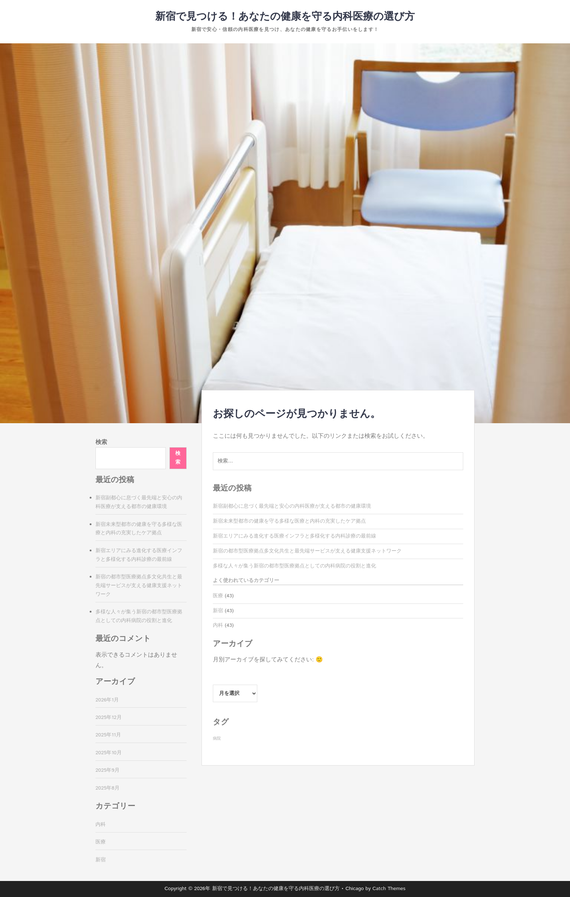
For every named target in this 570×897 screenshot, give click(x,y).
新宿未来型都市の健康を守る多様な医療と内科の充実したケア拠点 (289, 521)
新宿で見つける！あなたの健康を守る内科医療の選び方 (285, 16)
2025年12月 (108, 717)
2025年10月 (108, 752)
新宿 (218, 610)
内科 (218, 625)
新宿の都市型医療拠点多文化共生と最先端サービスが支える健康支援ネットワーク (307, 551)
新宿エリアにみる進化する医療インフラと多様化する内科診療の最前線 (294, 536)
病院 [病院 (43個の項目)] (217, 738)
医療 (218, 595)
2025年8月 (107, 788)
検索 (101, 442)
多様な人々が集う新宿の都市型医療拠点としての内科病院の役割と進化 (294, 566)
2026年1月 (107, 700)
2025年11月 (108, 735)
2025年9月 (107, 770)
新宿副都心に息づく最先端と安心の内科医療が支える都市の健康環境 (292, 506)
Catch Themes (389, 888)
